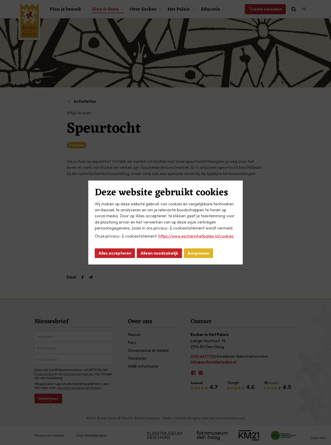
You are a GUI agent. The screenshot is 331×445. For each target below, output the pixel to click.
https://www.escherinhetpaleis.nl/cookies (196, 236)
